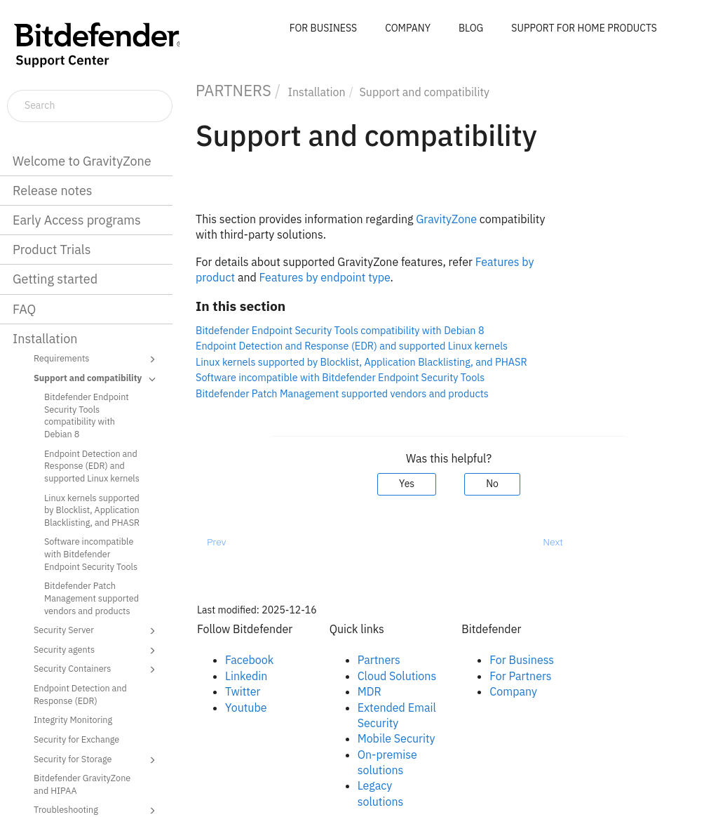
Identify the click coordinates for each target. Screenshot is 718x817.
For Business (521, 660)
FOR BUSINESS (323, 28)
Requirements (97, 359)
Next (553, 542)
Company (513, 691)
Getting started (55, 279)
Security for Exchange (76, 739)
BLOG (471, 28)
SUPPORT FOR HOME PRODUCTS (584, 28)
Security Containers (97, 669)
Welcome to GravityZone (82, 161)
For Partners (520, 676)
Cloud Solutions (397, 676)
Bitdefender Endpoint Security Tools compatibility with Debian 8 (86, 415)
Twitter (242, 691)
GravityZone (446, 219)
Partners (379, 660)
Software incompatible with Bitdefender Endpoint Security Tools (90, 553)
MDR (369, 691)
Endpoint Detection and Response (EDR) (80, 694)
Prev (216, 542)
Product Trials (51, 249)
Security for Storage (97, 760)
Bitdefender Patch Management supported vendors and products (91, 598)
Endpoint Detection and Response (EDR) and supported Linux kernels (92, 466)
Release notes (53, 190)
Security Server (97, 631)
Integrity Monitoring (73, 719)
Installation (45, 339)
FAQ (24, 309)
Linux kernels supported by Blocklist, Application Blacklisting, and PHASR (92, 510)
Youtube (246, 707)
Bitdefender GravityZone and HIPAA (82, 784)
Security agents (97, 650)
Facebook (249, 660)
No (492, 483)
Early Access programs (77, 220)
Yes (406, 483)
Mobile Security (396, 738)
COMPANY (408, 28)
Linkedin (246, 676)
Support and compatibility (97, 379)
